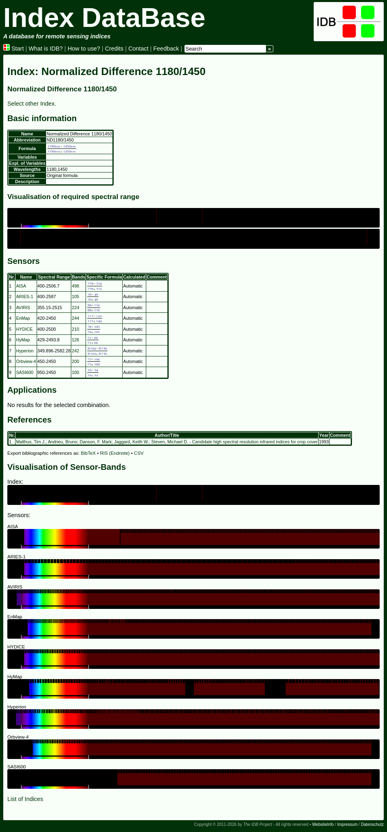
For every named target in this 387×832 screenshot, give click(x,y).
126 (75, 339)
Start (13, 48)
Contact (138, 48)
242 (75, 350)
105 (75, 296)
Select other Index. (31, 103)
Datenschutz (372, 824)
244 (75, 318)
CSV (139, 453)
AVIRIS (23, 307)
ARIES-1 (24, 296)
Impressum (347, 824)
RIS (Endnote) (115, 453)
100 (75, 372)
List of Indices (25, 799)
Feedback (166, 48)
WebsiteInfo (323, 824)
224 (75, 307)
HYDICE (24, 329)
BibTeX (88, 453)
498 (75, 285)
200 (75, 361)
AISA (21, 285)
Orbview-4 (26, 361)
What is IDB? (46, 48)
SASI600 (24, 372)
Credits (114, 48)
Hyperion (24, 350)
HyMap (23, 339)
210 (75, 329)
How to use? (84, 48)
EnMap (23, 318)
